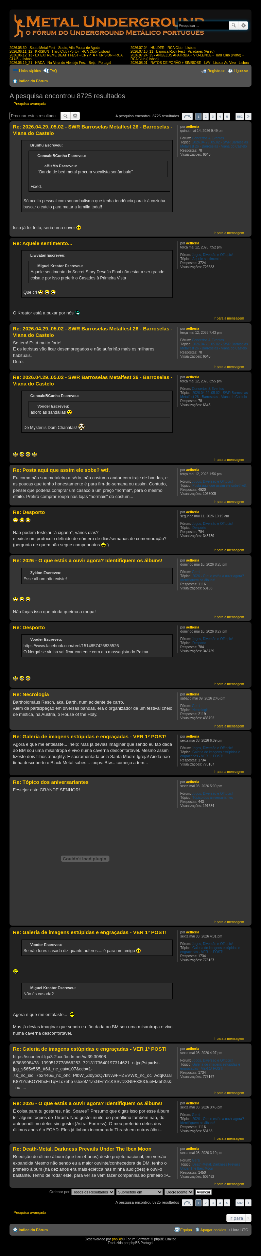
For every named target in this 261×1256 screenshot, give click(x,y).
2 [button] (206, 116)
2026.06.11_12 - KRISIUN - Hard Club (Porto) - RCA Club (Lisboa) (60, 51)
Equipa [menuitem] (186, 1230)
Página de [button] (187, 116)
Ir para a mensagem (229, 233)
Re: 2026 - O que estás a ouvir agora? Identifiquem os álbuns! (87, 560)
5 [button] (227, 116)
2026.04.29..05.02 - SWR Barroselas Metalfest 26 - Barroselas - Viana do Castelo (214, 144)
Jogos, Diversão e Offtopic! (212, 255)
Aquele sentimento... (207, 259)
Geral (196, 572)
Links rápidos (30, 71)
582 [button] (239, 116)
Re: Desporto (29, 512)
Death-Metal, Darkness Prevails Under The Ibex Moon (210, 1166)
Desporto (199, 528)
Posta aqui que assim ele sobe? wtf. (219, 485)
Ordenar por (59, 1192)
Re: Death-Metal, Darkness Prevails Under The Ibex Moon (82, 1149)
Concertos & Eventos (208, 138)
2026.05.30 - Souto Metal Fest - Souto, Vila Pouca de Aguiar (55, 48)
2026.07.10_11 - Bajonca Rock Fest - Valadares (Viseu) (172, 51)
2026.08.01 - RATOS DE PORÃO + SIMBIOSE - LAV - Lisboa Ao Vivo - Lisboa (189, 63)
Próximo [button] (248, 116)
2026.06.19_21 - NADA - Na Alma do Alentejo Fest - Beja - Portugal (60, 63)
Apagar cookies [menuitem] (213, 1230)
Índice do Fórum (33, 81)
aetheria (192, 126)
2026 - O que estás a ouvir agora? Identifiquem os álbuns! (212, 578)
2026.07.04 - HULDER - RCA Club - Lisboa (162, 48)
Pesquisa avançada (243, 25)
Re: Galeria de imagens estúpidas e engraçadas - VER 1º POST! (90, 736)
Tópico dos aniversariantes (212, 797)
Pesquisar (234, 25)
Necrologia (200, 710)
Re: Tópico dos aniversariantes (51, 782)
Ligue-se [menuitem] (241, 71)
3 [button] (213, 116)
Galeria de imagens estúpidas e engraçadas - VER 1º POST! (210, 754)
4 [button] (220, 116)
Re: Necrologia (31, 694)
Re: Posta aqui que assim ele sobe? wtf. (61, 470)
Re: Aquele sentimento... (42, 243)
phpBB (117, 1239)
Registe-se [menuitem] (216, 71)
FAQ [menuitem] (53, 71)
